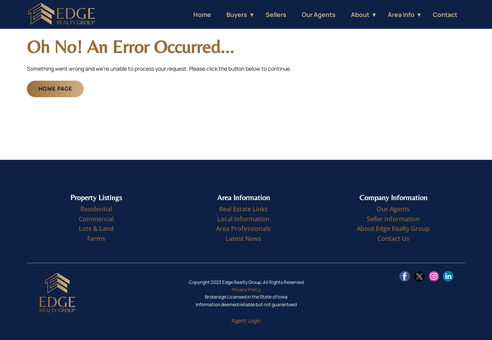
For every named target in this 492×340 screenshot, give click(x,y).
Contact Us (393, 238)
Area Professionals (243, 228)
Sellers (276, 14)
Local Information (243, 219)
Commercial (96, 219)
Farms (96, 238)
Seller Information (393, 219)
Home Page (55, 88)
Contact (445, 14)
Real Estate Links (243, 209)
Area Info (401, 14)
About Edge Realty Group (393, 228)
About (360, 14)
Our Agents (319, 14)
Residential (96, 209)
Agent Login (246, 320)
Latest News (243, 238)
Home (202, 14)
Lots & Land (96, 228)
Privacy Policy (246, 289)
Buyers (236, 14)
